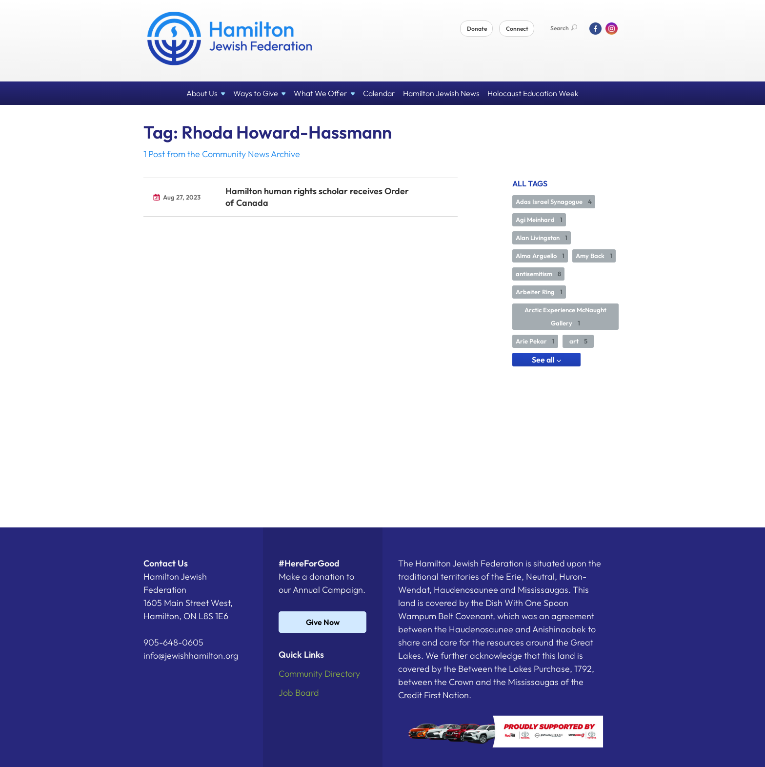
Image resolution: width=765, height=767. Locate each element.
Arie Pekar (535, 341)
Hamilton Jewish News (441, 93)
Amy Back (594, 256)
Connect (517, 28)
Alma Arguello (540, 256)
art (578, 341)
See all (546, 359)
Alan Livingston (541, 238)
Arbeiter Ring (539, 292)
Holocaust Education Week (533, 93)
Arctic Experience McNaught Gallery (565, 316)
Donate (477, 28)
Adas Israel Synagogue (554, 201)
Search (563, 28)
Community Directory (319, 673)
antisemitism (538, 274)
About (205, 93)
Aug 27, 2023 (182, 197)
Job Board (299, 692)
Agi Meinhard (539, 219)
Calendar (379, 93)
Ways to (259, 93)
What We (324, 93)
